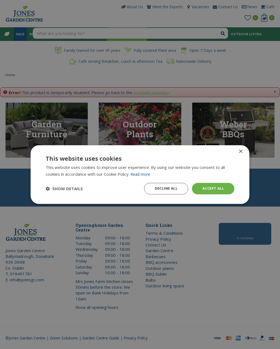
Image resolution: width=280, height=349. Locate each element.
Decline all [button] (162, 188)
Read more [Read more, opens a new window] (140, 173)
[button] (64, 188)
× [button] (240, 151)
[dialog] (140, 174)
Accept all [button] (212, 188)
